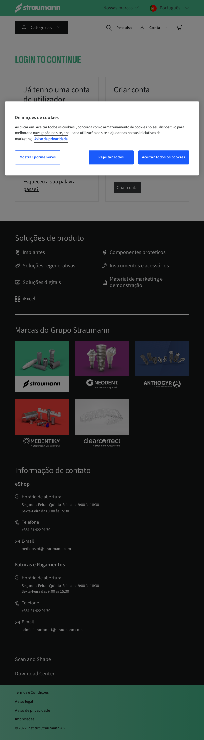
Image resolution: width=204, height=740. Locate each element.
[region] (102, 138)
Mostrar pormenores (38, 157)
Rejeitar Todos (111, 157)
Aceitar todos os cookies (163, 157)
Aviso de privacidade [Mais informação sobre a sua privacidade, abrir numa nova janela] (51, 139)
